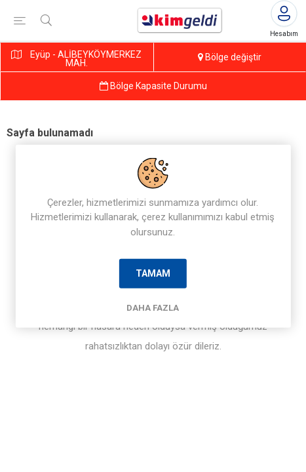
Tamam (153, 273)
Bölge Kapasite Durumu (153, 86)
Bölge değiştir (229, 57)
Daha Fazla (152, 308)
